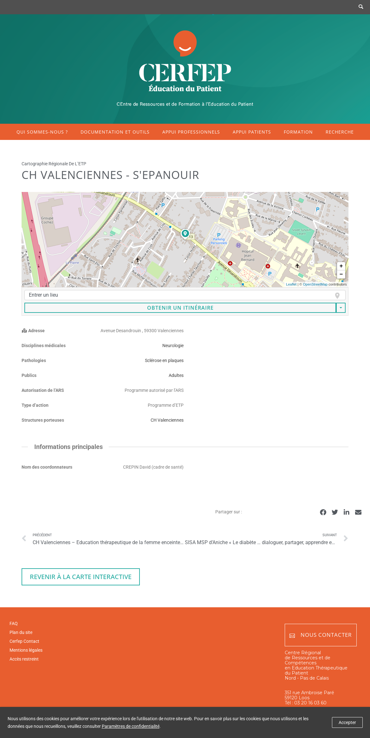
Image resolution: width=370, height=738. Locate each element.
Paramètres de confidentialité (130, 726)
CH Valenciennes (167, 420)
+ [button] (341, 266)
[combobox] (184, 295)
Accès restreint (24, 659)
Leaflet (291, 284)
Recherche (340, 132)
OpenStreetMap (315, 284)
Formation (298, 132)
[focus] (335, 295)
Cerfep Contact (24, 641)
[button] (323, 512)
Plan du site (21, 632)
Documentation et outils (115, 132)
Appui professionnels (191, 132)
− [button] (341, 274)
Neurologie (173, 345)
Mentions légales (26, 650)
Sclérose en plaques (164, 360)
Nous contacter (320, 635)
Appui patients (252, 132)
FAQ (14, 623)
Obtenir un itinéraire (180, 307)
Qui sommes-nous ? (42, 132)
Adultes (176, 375)
